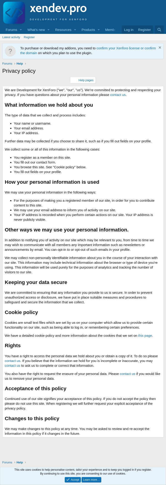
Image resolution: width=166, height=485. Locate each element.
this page (145, 335)
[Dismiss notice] (159, 48)
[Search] (159, 29)
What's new (36, 30)
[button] (21, 29)
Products (88, 30)
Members (112, 30)
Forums (11, 30)
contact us (118, 95)
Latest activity (11, 37)
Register (29, 37)
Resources (63, 30)
